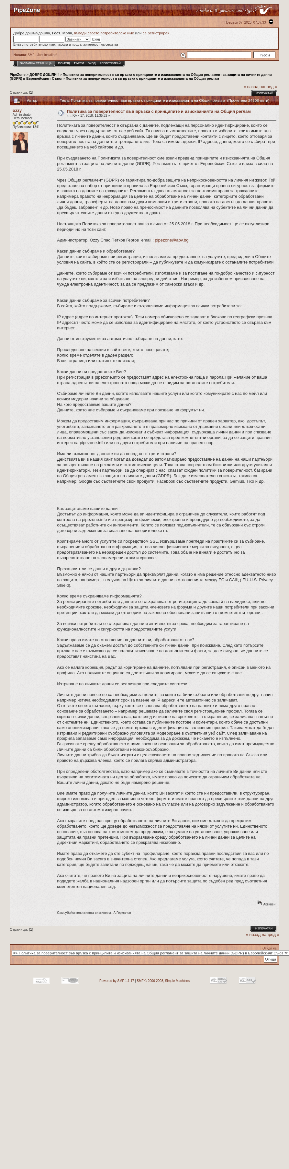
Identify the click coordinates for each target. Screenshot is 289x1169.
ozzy (17, 110)
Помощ (64, 63)
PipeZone (18, 75)
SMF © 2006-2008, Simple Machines (163, 981)
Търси (79, 63)
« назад (251, 86)
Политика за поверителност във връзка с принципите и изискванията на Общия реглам (142, 78)
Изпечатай (264, 93)
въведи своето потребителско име (104, 33)
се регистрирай (156, 33)
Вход (91, 63)
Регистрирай (110, 63)
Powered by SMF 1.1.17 (116, 981)
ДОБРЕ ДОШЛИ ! (44, 75)
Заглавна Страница (35, 63)
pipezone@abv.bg (171, 240)
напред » (268, 86)
